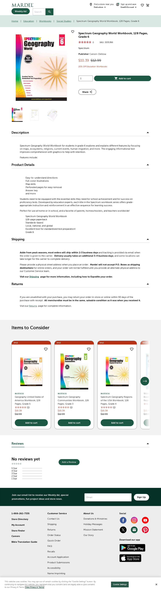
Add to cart (122, 78)
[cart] (148, 5)
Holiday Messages (92, 524)
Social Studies (64, 21)
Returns (33, 306)
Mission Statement (93, 529)
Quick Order (54, 540)
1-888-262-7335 (20, 513)
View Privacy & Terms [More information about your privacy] (34, 587)
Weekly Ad (20, 11)
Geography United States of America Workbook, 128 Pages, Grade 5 (29, 400)
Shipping (34, 276)
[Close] (156, 584)
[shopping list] (142, 5)
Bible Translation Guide (24, 542)
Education (28, 21)
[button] (80, 132)
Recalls (51, 551)
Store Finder (18, 530)
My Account (18, 525)
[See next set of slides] (144, 381)
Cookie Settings (120, 584)
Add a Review (69, 462)
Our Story (88, 535)
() (28, 407)
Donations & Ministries (95, 518)
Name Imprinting (56, 573)
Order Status (54, 535)
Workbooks (45, 21)
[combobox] (39, 11)
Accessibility (53, 568)
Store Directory (19, 519)
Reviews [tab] (17, 443)
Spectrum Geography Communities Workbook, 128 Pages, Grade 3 (73, 400)
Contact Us (53, 518)
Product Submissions (58, 562)
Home (14, 21)
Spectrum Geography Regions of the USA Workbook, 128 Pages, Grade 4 (116, 400)
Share (87, 91)
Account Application (58, 557)
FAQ (49, 546)
